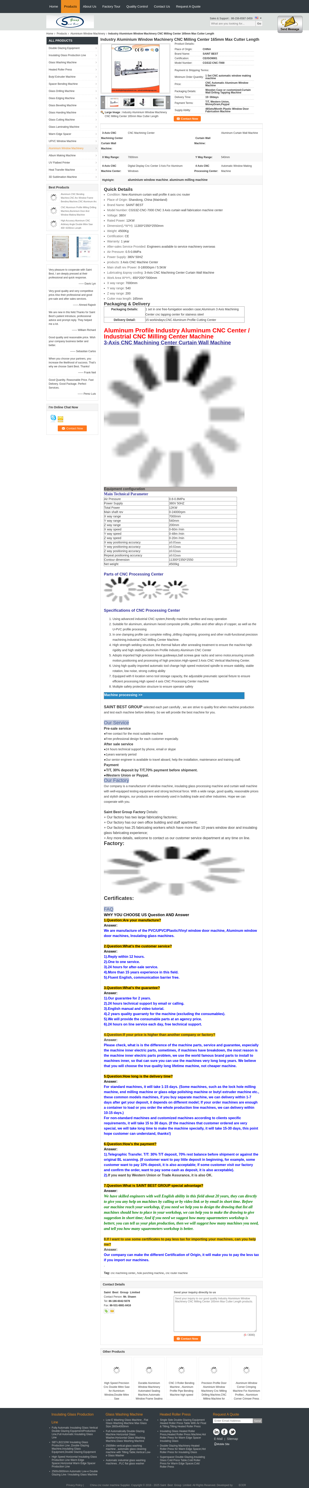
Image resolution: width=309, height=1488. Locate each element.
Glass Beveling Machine (63, 105)
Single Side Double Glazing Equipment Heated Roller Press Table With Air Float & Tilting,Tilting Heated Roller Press (183, 1423)
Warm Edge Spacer (60, 134)
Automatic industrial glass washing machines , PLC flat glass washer (125, 1462)
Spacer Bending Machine (63, 83)
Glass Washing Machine (63, 62)
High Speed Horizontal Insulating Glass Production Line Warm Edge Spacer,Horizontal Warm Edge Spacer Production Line (74, 1461)
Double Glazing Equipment (64, 48)
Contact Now (189, 118)
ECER (242, 1485)
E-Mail (218, 1439)
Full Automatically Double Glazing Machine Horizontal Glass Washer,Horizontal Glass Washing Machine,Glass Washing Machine (125, 1436)
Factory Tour (111, 6)
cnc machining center (123, 1273)
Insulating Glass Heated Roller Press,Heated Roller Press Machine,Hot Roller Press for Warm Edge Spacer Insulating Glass (183, 1436)
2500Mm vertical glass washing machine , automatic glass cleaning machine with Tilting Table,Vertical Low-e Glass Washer (128, 1450)
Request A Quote (188, 6)
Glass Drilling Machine (61, 91)
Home (53, 6)
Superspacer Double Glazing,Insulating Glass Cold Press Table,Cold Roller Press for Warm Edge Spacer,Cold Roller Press (182, 1461)
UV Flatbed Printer (59, 162)
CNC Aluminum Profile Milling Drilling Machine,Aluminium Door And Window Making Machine (78, 211)
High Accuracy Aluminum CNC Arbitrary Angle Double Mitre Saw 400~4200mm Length (77, 224)
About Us (89, 6)
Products (70, 6)
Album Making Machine (62, 155)
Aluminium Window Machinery (87, 33)
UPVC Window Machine (62, 141)
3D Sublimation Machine (63, 176)
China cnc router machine (105, 1485)
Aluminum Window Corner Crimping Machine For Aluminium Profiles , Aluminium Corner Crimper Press (246, 1391)
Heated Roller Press (60, 69)
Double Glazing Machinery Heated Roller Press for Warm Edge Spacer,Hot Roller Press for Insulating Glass (183, 1449)
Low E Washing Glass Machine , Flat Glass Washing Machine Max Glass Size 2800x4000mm (127, 1423)
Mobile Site (221, 1444)
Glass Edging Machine (62, 98)
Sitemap (232, 1439)
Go (259, 23)
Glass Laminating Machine (64, 126)
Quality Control (137, 6)
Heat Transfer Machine (62, 169)
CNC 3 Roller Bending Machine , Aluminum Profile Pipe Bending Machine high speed (181, 1389)
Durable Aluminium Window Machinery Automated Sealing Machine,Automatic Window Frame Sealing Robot (149, 1393)
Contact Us (162, 6)
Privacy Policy (74, 1485)
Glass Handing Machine (62, 112)
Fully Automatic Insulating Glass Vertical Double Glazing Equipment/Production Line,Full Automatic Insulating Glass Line (75, 1432)
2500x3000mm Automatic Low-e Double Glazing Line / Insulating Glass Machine (75, 1473)
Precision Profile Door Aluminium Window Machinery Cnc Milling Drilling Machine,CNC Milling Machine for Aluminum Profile (214, 1393)
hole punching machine (150, 1273)
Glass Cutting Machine (62, 119)
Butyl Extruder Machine (62, 76)
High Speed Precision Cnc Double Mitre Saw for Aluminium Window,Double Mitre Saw (116, 1391)
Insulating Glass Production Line (67, 55)
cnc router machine (177, 1273)
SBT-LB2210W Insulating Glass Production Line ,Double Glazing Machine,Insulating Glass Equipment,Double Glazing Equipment (74, 1447)
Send (257, 1421)
